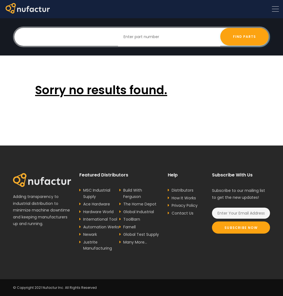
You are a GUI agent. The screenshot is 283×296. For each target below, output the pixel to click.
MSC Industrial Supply (96, 193)
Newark (90, 234)
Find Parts (244, 37)
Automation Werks (101, 227)
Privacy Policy (185, 205)
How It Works (184, 198)
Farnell (129, 227)
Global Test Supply (141, 234)
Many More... (135, 242)
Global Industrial (138, 212)
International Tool (100, 219)
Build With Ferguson (132, 193)
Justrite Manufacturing (97, 245)
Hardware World (98, 212)
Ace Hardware (96, 204)
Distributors (182, 190)
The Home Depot (139, 204)
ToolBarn (131, 219)
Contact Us (182, 213)
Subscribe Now (241, 227)
